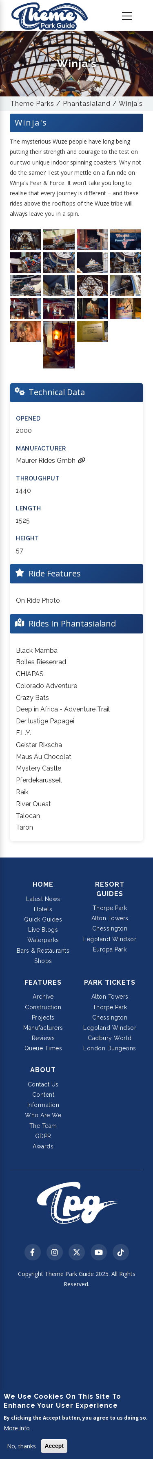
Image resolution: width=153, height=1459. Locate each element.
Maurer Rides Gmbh (51, 460)
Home (43, 884)
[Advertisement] (76, 1375)
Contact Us (43, 1084)
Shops (43, 961)
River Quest (33, 804)
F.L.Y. (23, 733)
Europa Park (110, 949)
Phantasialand (87, 103)
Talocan (28, 816)
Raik (22, 792)
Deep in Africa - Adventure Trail (63, 709)
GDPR (43, 1136)
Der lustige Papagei (45, 721)
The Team (43, 1126)
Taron (24, 827)
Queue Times (43, 1048)
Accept (54, 1446)
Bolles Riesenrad (41, 662)
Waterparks (43, 940)
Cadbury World (110, 1038)
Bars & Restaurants (43, 950)
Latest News (43, 899)
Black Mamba (37, 650)
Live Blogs (43, 929)
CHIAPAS (30, 674)
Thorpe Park (110, 908)
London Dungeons (109, 1048)
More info (17, 1428)
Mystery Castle (38, 768)
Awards (43, 1146)
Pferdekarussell (39, 780)
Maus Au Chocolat (43, 757)
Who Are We (43, 1115)
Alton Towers (110, 918)
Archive (43, 996)
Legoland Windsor (109, 939)
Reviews (43, 1038)
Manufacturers (43, 1028)
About (43, 1070)
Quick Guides (43, 919)
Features (43, 982)
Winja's (131, 103)
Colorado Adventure (46, 686)
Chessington (110, 928)
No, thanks (21, 1446)
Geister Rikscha (39, 745)
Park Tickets (109, 982)
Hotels (43, 909)
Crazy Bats (32, 698)
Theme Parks (32, 103)
